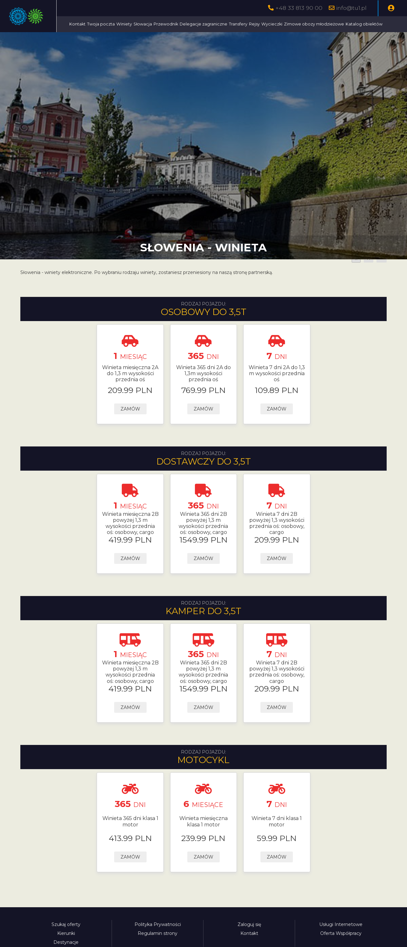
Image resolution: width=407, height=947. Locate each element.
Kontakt (136, 24)
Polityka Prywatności (158, 940)
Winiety (182, 24)
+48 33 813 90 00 (298, 7)
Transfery (296, 24)
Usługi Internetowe (340, 940)
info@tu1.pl (351, 7)
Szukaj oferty (66, 940)
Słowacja (201, 24)
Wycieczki (330, 24)
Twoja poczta (159, 24)
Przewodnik (224, 24)
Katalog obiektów (207, 40)
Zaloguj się (249, 940)
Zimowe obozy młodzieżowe (158, 40)
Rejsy (312, 24)
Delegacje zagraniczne (262, 24)
